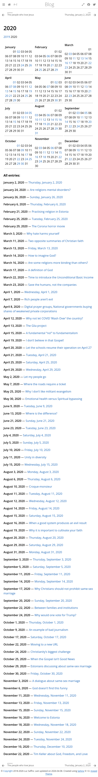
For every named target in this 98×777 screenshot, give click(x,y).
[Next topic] (72, 13)
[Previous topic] (25, 13)
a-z (15, 4)
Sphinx (80, 770)
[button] (3, 4)
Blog (49, 4)
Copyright (8, 770)
